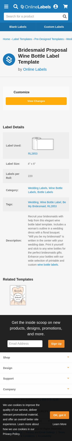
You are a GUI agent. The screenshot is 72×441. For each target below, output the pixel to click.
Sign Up (56, 343)
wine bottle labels (47, 264)
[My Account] (55, 7)
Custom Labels (54, 26)
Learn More (59, 424)
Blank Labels (17, 26)
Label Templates (22, 39)
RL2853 (52, 206)
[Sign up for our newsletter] (24, 343)
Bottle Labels (45, 192)
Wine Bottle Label (50, 202)
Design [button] (7, 368)
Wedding (33, 202)
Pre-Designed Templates (49, 39)
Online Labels (35, 69)
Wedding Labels (37, 188)
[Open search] (64, 16)
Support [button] (8, 378)
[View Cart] (65, 7)
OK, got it (59, 415)
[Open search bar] (16, 7)
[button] (6, 7)
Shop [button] (6, 357)
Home (6, 39)
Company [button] (9, 389)
